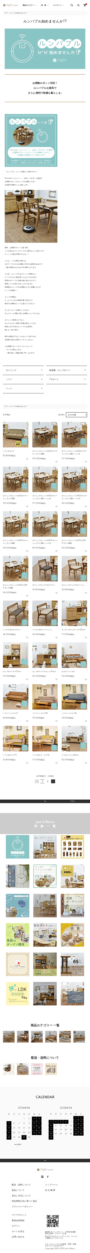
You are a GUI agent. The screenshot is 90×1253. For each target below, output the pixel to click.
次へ (53, 781)
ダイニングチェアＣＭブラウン (43, 585)
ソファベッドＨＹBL (69, 713)
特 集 (43, 5)
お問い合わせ (18, 1237)
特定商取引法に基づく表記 (24, 1201)
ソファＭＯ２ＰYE (10, 755)
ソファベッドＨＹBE (40, 713)
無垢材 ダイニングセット (54, 1232)
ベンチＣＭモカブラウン (12, 630)
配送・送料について (21, 1185)
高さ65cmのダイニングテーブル (57, 1236)
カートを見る (18, 1231)
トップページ (51, 1185)
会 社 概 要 (50, 1190)
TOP (6, 13)
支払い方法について (21, 1196)
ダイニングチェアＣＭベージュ (73, 585)
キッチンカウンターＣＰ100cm (73, 630)
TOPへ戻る (45, 801)
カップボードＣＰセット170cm (44, 672)
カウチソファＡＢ (68, 672)
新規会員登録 (18, 1220)
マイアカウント (19, 1215)
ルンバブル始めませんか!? (18, 13)
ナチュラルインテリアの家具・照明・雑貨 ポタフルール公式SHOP (61, 1245)
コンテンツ (57, 5)
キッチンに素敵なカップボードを (61, 1237)
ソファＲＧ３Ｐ (8, 451)
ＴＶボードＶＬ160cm (70, 755)
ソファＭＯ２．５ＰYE (40, 755)
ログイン (16, 1226)
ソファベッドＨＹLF (10, 713)
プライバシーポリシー (22, 1207)
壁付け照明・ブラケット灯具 (55, 1234)
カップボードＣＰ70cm (12, 672)
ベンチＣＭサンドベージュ (42, 630)
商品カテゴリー (28, 5)
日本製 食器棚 (70, 1232)
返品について (18, 1190)
